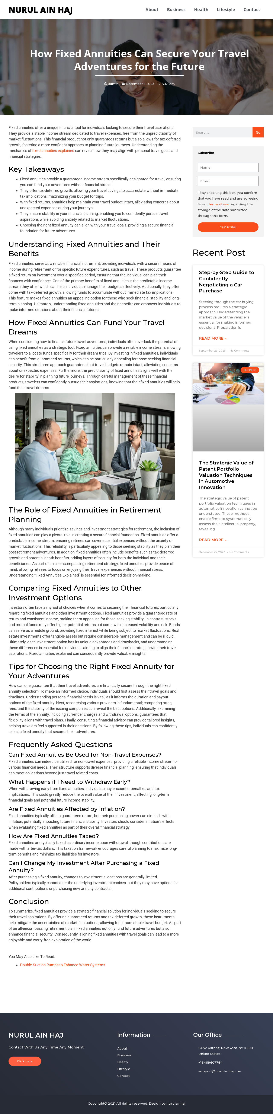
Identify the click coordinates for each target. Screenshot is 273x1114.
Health (201, 9)
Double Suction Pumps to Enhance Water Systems (62, 965)
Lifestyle (226, 9)
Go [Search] (258, 132)
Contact (252, 9)
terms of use (219, 204)
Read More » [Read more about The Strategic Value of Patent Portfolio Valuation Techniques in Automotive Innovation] (213, 540)
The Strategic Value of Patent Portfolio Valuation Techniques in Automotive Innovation (226, 475)
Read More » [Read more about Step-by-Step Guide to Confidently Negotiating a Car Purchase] (213, 338)
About (151, 9)
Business (176, 9)
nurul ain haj (41, 9)
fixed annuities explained (53, 150)
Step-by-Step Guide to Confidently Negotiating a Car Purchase (226, 282)
